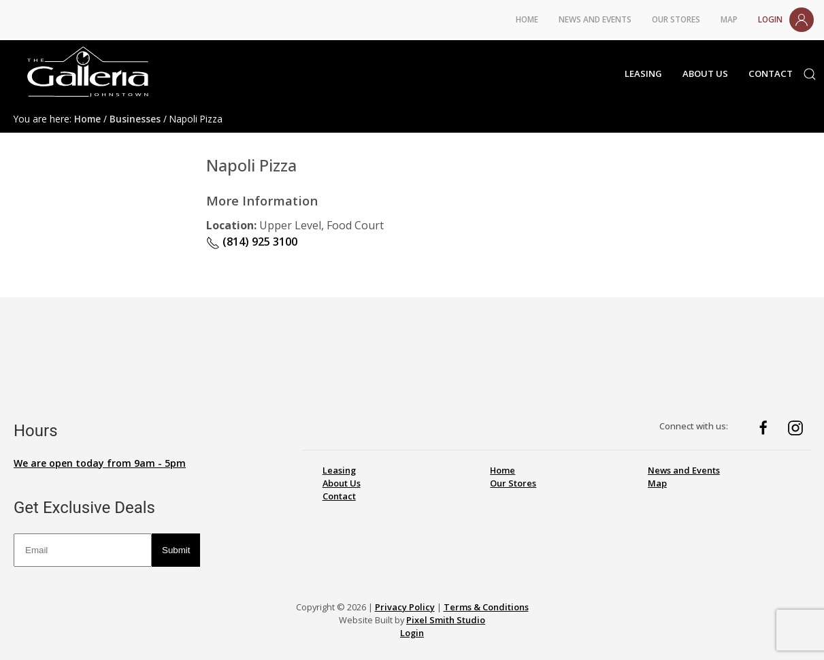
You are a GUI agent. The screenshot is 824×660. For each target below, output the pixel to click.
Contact (770, 73)
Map (729, 19)
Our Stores (676, 19)
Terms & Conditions (486, 607)
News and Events (595, 19)
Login (786, 20)
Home (527, 19)
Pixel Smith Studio (445, 620)
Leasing (643, 73)
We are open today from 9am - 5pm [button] (100, 463)
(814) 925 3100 (251, 241)
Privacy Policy (405, 607)
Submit (176, 550)
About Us (705, 73)
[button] (813, 74)
